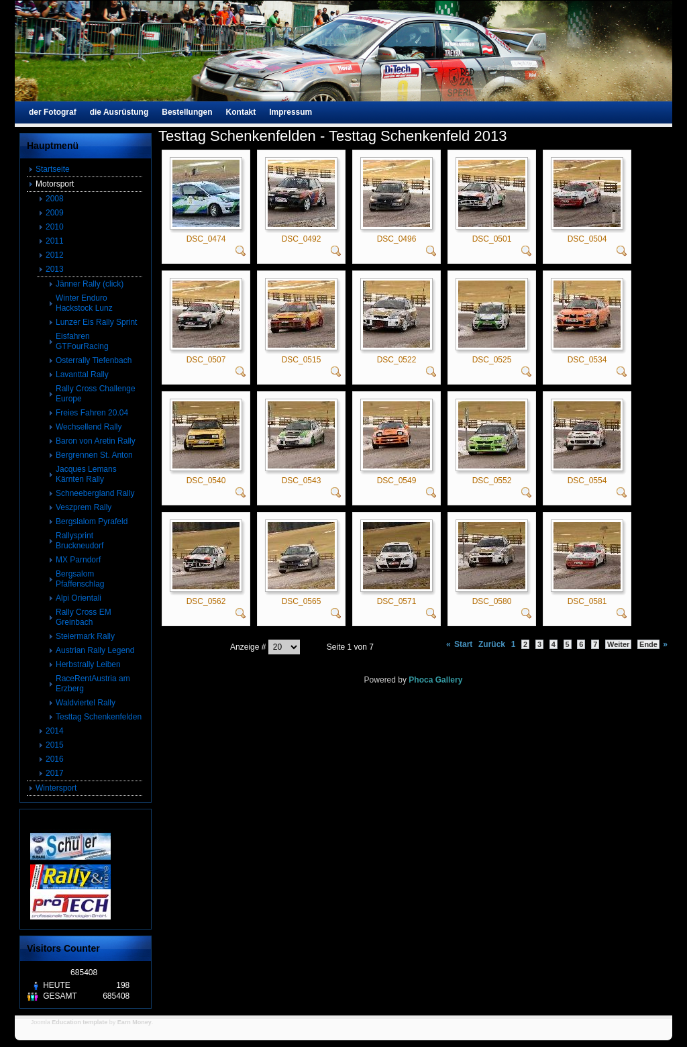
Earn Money (134, 1022)
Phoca (421, 680)
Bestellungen (187, 112)
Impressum (290, 112)
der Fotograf (52, 112)
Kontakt (241, 112)
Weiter (618, 644)
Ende (648, 644)
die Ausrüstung (119, 112)
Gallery (449, 680)
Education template (79, 1022)
